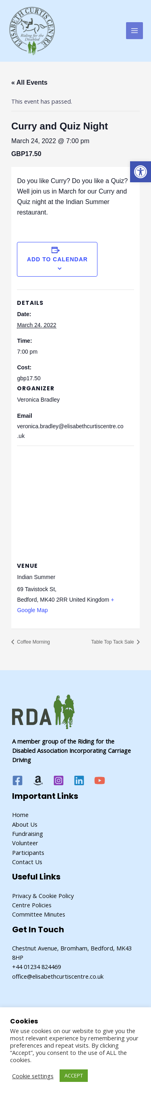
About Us (24, 824)
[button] (140, 171)
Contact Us (27, 862)
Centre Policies (32, 905)
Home (20, 815)
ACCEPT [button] (73, 1075)
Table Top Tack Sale (113, 642)
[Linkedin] (79, 780)
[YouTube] (99, 780)
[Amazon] (38, 780)
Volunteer (25, 843)
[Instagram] (58, 780)
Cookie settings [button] (33, 1075)
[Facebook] (17, 780)
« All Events (29, 82)
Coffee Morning (33, 642)
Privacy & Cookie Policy (43, 896)
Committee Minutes (38, 914)
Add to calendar (57, 259)
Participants (28, 852)
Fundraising (27, 833)
